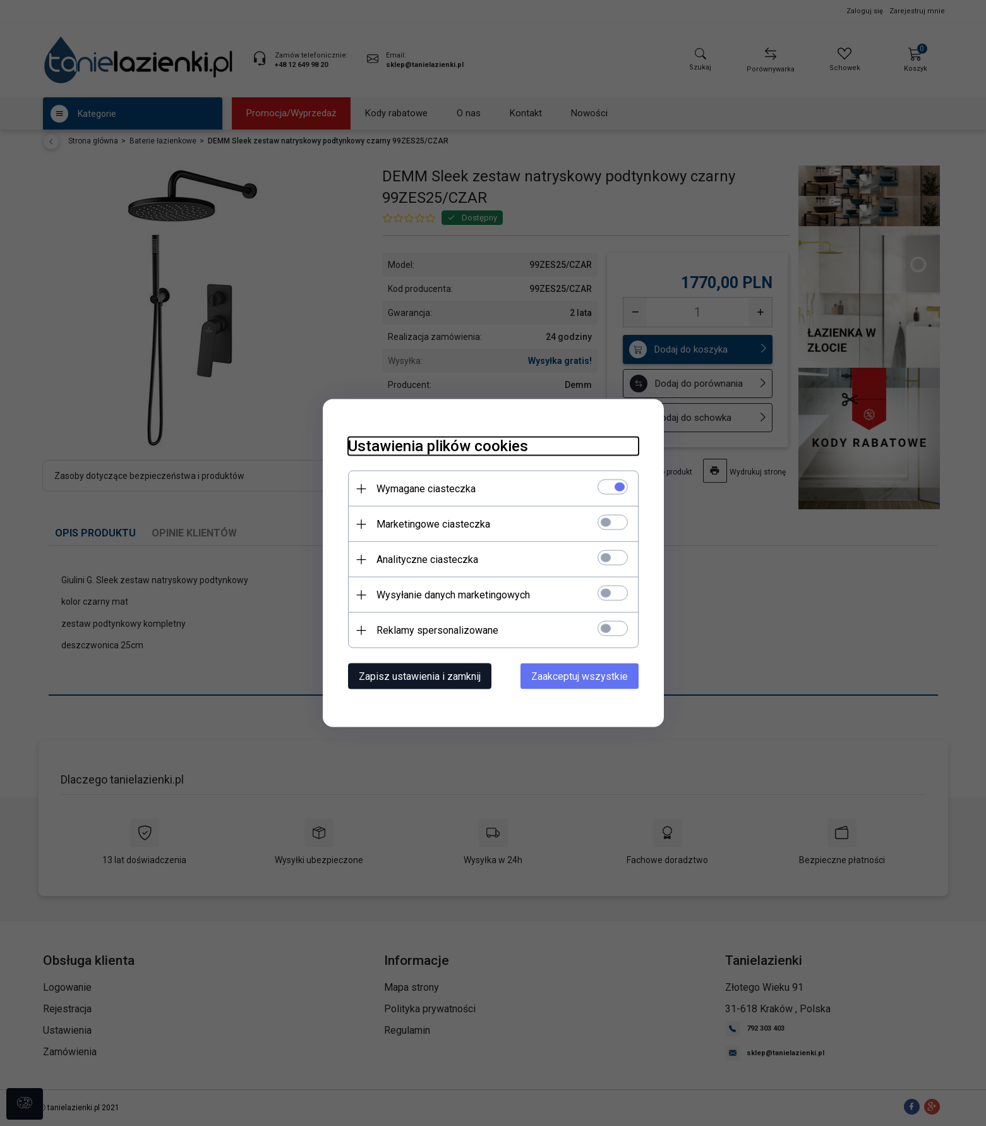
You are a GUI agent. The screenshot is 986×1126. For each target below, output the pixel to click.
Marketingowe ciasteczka (433, 524)
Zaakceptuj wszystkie (579, 676)
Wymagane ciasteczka (426, 489)
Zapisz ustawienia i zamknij (420, 676)
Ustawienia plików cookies (438, 446)
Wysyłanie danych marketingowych (453, 595)
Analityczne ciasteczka (427, 560)
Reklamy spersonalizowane (437, 630)
